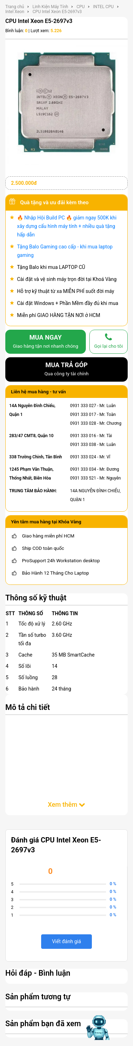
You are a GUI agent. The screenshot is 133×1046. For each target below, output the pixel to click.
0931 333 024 (83, 456)
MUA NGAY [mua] (46, 342)
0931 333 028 (83, 423)
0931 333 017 (83, 414)
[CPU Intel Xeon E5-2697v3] (66, 103)
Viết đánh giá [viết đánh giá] (66, 941)
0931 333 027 (83, 405)
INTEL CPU (103, 6)
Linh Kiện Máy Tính (50, 6)
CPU (81, 6)
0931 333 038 (83, 444)
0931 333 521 (83, 478)
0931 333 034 (83, 469)
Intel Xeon (14, 11)
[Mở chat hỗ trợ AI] (98, 1027)
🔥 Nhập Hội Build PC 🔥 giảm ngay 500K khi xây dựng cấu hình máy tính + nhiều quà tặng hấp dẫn (66, 226)
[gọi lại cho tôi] (108, 342)
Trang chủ (14, 6)
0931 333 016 (83, 435)
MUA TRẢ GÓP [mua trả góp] (66, 369)
